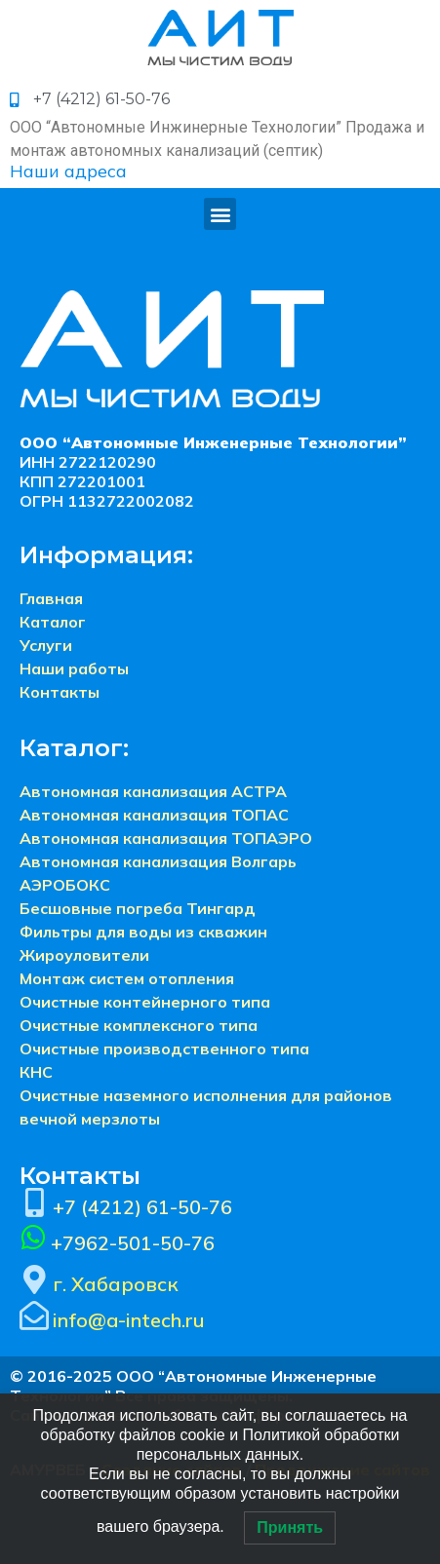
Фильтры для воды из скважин (143, 931)
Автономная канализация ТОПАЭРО (166, 838)
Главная (51, 598)
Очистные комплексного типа (139, 1025)
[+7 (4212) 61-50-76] (34, 1202)
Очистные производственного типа (164, 1048)
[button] (220, 214)
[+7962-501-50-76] (33, 1237)
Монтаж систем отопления (127, 978)
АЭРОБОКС (65, 885)
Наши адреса (68, 171)
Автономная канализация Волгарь (158, 861)
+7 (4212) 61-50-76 (142, 1207)
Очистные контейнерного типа (145, 1001)
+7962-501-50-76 (133, 1243)
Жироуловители (84, 955)
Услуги (46, 645)
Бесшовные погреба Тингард (138, 908)
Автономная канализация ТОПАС (154, 814)
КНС (36, 1072)
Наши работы (74, 668)
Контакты (60, 692)
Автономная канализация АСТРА (153, 791)
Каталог (53, 621)
